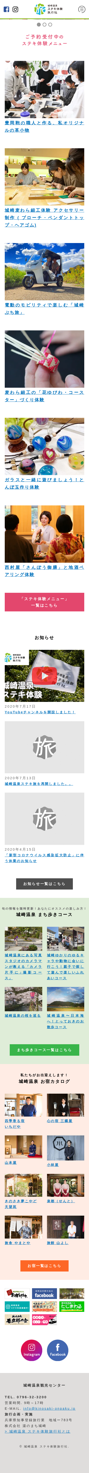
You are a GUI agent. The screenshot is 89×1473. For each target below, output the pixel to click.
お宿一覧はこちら (45, 1266)
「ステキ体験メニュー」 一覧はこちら (44, 602)
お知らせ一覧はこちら (44, 884)
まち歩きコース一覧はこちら (44, 1050)
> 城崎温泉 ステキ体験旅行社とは (37, 1431)
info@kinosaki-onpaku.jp (49, 1408)
